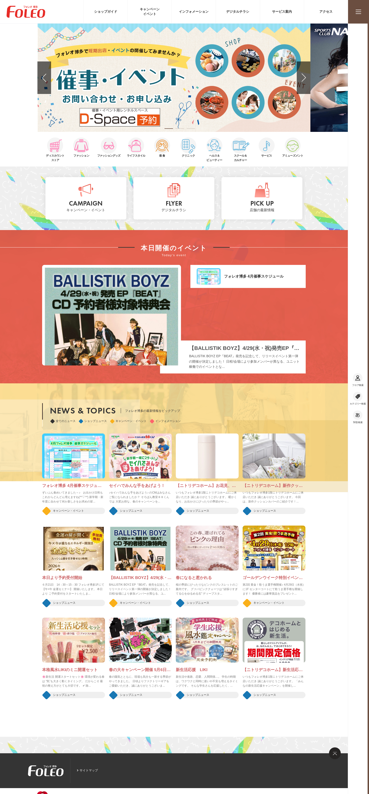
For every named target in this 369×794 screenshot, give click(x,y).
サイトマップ (89, 770)
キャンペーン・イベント (128, 421)
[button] (168, 128)
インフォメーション (165, 421)
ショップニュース (93, 421)
